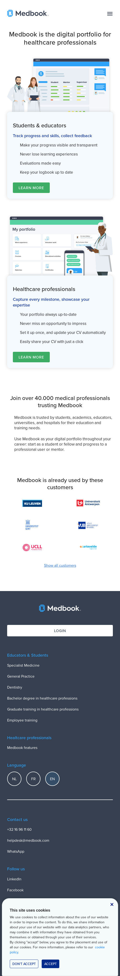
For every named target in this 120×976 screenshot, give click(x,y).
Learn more (31, 187)
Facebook (15, 890)
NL (14, 778)
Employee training (22, 720)
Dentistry (14, 687)
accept (50, 963)
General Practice (21, 676)
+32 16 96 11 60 (19, 829)
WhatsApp (15, 851)
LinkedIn (14, 879)
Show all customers (60, 565)
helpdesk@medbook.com (28, 840)
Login (60, 630)
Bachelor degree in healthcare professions (42, 698)
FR (33, 778)
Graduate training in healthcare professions (43, 709)
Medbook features (22, 747)
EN (52, 778)
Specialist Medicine (23, 665)
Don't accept (24, 963)
